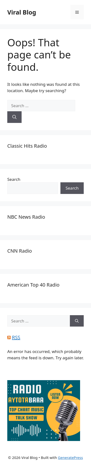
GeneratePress (70, 457)
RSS (16, 337)
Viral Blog (21, 12)
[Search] (14, 117)
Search (13, 179)
